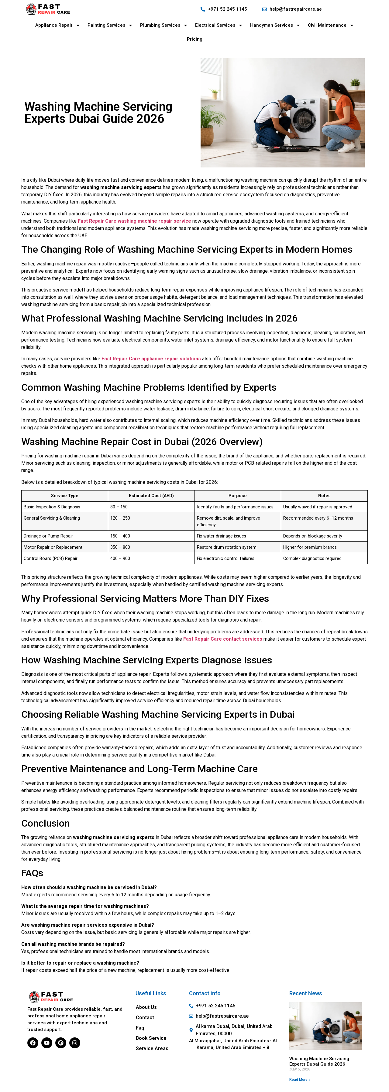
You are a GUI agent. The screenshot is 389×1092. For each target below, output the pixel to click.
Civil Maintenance (331, 25)
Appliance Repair (57, 25)
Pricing (194, 39)
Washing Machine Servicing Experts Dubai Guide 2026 (319, 1061)
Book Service (151, 1038)
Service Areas (152, 1048)
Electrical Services (219, 25)
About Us (146, 1007)
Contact (145, 1017)
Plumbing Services (164, 25)
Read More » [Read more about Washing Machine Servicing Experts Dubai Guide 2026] (299, 1079)
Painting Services (110, 25)
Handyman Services (275, 25)
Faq (140, 1028)
